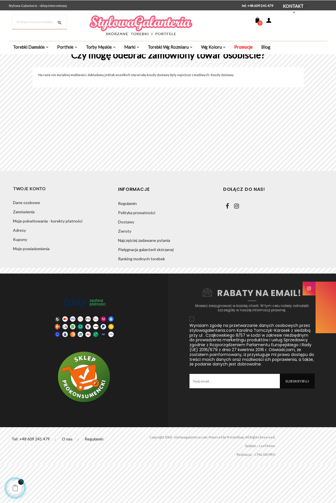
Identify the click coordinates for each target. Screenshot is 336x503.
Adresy (19, 268)
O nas (67, 476)
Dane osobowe (26, 241)
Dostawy (126, 259)
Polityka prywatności (136, 250)
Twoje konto (29, 227)
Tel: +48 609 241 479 (31, 476)
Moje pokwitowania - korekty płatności (47, 259)
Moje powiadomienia (31, 287)
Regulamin (127, 241)
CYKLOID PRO (261, 492)
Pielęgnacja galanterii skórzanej (146, 287)
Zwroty (124, 268)
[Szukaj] (39, 22)
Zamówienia (24, 250)
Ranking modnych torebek (141, 296)
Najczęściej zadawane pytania (144, 278)
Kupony (20, 278)
